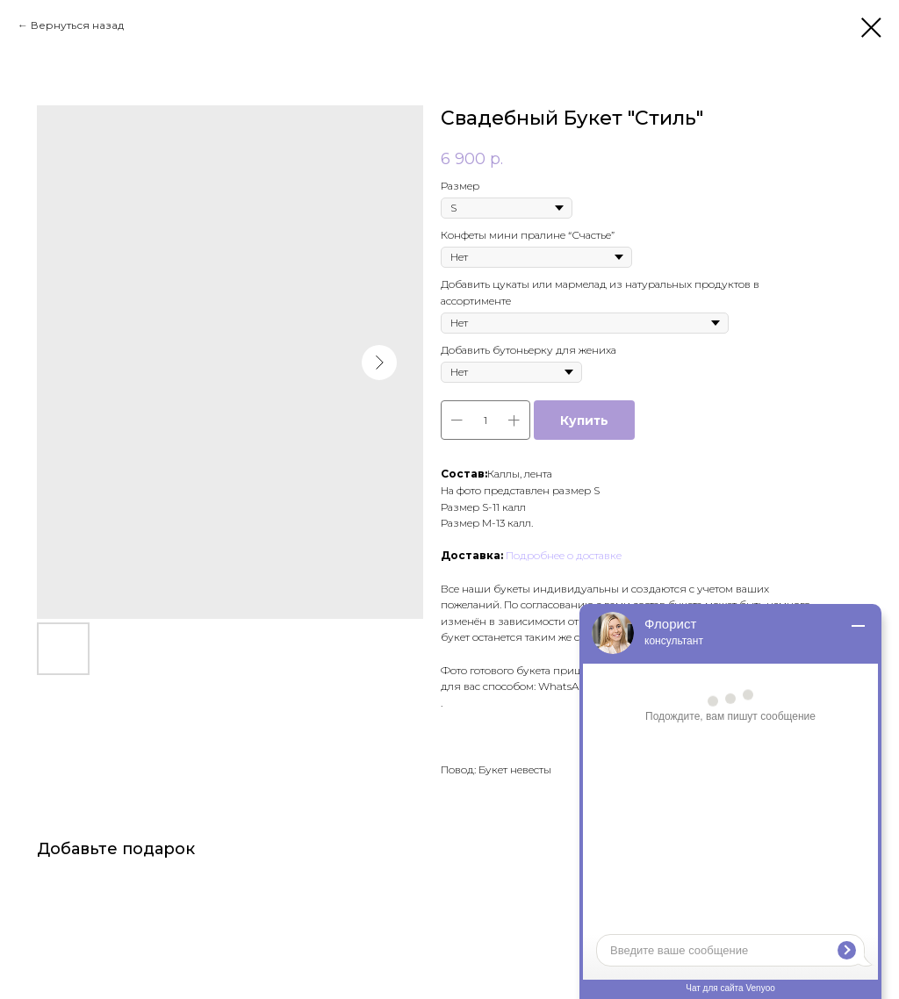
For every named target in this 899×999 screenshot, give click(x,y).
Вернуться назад (77, 25)
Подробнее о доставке (564, 555)
